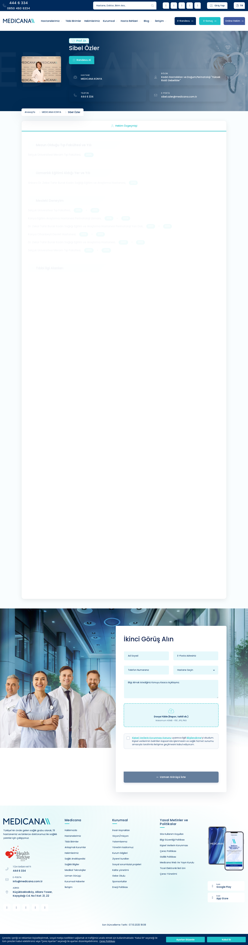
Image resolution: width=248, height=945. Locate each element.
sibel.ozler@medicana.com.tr (179, 96)
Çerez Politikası (107, 941)
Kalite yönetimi (120, 870)
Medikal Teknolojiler (75, 870)
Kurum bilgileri (120, 853)
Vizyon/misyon (120, 836)
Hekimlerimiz (72, 853)
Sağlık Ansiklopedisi (75, 858)
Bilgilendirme (194, 737)
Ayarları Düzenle (185, 939)
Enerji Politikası (120, 887)
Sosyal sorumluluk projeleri (126, 864)
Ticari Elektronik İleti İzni (172, 868)
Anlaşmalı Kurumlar (75, 847)
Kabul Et (226, 939)
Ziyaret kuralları (120, 858)
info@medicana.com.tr (28, 881)
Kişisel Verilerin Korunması (174, 845)
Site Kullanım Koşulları (171, 834)
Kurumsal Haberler (75, 881)
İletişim (68, 887)
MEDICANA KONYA (91, 78)
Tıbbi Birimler (72, 841)
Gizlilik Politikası (168, 856)
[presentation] (171, 761)
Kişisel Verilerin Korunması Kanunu (151, 737)
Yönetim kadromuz (122, 847)
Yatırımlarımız (119, 841)
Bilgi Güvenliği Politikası (172, 839)
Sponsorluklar (119, 881)
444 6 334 (87, 96)
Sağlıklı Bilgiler (72, 864)
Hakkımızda (71, 830)
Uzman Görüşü (73, 875)
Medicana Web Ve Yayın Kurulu (177, 862)
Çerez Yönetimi (168, 873)
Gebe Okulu (118, 875)
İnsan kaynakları (121, 830)
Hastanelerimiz (73, 836)
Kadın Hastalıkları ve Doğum (178, 77)
